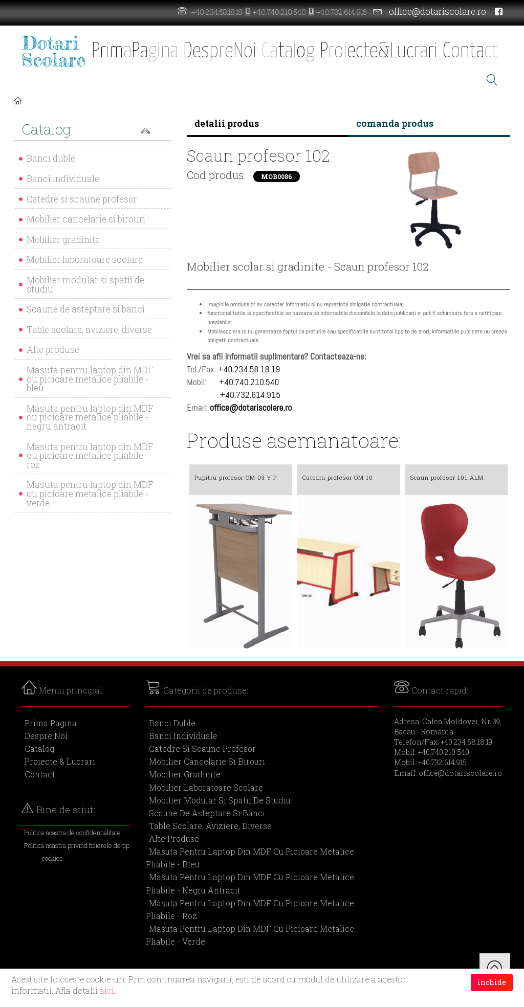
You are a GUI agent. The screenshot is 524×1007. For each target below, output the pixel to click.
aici (107, 990)
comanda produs (394, 123)
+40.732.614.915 (341, 12)
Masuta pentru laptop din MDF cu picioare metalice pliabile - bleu (90, 379)
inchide (491, 982)
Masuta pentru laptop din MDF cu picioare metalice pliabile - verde (90, 493)
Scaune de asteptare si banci (86, 309)
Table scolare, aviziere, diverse (89, 329)
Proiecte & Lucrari (60, 761)
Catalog (39, 748)
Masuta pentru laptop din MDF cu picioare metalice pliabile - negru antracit (90, 417)
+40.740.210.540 (279, 12)
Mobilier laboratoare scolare (85, 259)
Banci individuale (63, 179)
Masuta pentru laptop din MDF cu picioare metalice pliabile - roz (90, 456)
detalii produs (226, 123)
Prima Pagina (51, 723)
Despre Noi (46, 735)
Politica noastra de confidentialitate (72, 833)
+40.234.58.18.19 (217, 12)
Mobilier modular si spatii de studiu (85, 284)
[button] (92, 130)
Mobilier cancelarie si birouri (86, 219)
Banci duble (51, 158)
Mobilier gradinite (63, 239)
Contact (40, 774)
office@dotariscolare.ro (437, 11)
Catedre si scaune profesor (82, 199)
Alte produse (53, 349)
